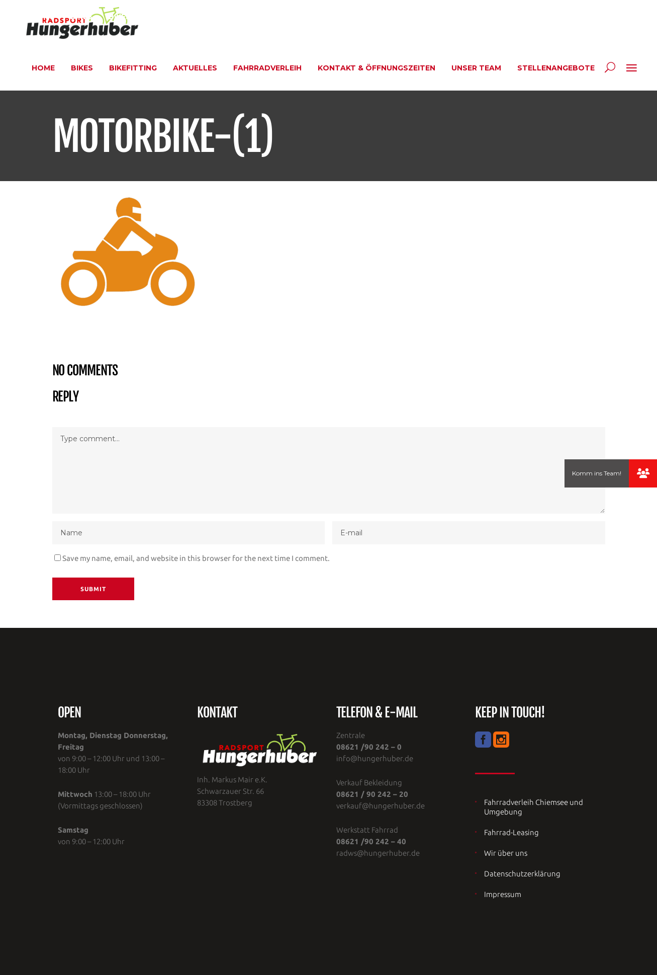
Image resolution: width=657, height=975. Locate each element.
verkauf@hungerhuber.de (380, 805)
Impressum (502, 894)
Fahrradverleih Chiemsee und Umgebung (533, 807)
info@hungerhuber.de (374, 758)
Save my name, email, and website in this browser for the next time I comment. (196, 558)
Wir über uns (505, 853)
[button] (643, 473)
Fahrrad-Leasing (511, 832)
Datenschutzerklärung (522, 873)
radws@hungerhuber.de (378, 853)
